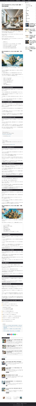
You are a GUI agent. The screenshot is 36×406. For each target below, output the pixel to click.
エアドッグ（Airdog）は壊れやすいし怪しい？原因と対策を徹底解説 (32, 29)
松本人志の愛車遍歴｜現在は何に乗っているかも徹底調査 (10, 327)
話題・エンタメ (5, 356)
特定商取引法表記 (18, 0)
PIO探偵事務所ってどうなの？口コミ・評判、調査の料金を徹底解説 (32, 24)
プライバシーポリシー (12, 0)
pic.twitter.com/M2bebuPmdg (18, 133)
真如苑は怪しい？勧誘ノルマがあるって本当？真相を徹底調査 (32, 34)
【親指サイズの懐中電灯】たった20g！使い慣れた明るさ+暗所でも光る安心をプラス (32, 39)
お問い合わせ (29, 0)
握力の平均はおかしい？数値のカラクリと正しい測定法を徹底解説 (32, 44)
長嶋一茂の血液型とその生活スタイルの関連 (13, 374)
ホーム (6, 0)
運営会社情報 (23, 0)
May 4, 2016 (8, 134)
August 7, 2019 (12, 143)
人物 (2, 356)
